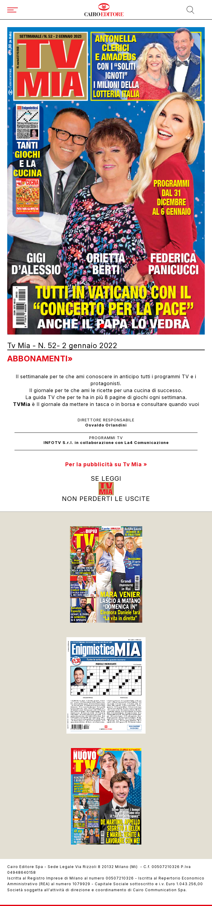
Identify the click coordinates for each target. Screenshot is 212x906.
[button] (102, 325)
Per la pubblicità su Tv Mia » (106, 464)
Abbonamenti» (40, 358)
